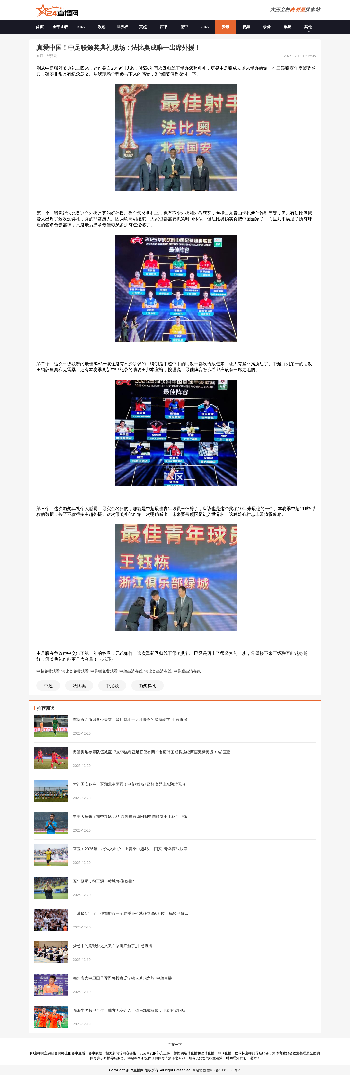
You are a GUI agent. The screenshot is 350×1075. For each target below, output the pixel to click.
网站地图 (199, 1070)
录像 (267, 27)
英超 (143, 27)
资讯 (225, 27)
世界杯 (122, 27)
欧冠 (101, 27)
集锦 (287, 27)
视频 (246, 27)
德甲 (184, 27)
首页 (40, 27)
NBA (81, 27)
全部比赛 (60, 27)
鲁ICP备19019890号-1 (224, 1070)
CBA (205, 27)
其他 (308, 27)
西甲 (163, 27)
